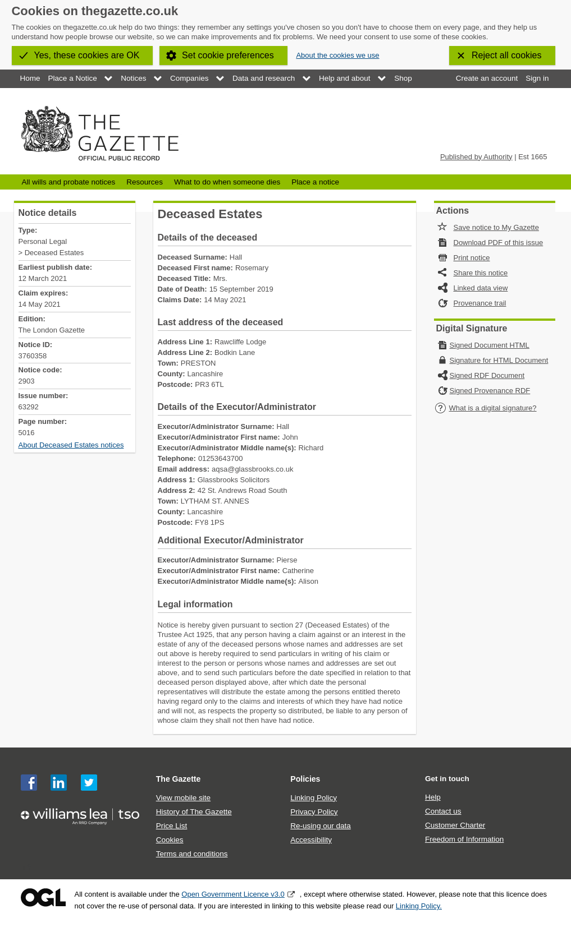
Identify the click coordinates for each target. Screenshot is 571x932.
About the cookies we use (337, 55)
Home (30, 78)
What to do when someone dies (227, 182)
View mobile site (183, 797)
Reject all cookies (507, 55)
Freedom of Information (464, 839)
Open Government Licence (43, 897)
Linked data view (481, 288)
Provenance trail (480, 303)
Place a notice (315, 182)
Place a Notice (72, 78)
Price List (172, 826)
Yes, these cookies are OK (87, 55)
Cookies (170, 840)
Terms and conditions (192, 854)
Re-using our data (320, 826)
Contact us (443, 811)
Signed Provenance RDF (490, 390)
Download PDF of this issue (498, 242)
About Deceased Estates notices (71, 445)
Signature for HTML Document (499, 360)
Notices (133, 78)
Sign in (537, 78)
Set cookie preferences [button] (228, 55)
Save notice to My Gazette (496, 227)
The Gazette (178, 778)
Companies (189, 78)
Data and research (263, 78)
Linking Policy (313, 797)
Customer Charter (455, 825)
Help (433, 797)
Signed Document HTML (489, 345)
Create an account (487, 78)
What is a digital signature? (486, 408)
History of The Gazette (194, 812)
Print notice (472, 257)
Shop (403, 78)
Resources (144, 182)
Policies (305, 778)
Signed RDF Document (487, 375)
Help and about (345, 78)
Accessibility (311, 840)
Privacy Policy (313, 812)
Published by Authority (476, 157)
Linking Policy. (419, 906)
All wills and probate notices (69, 182)
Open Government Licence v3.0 (233, 894)
